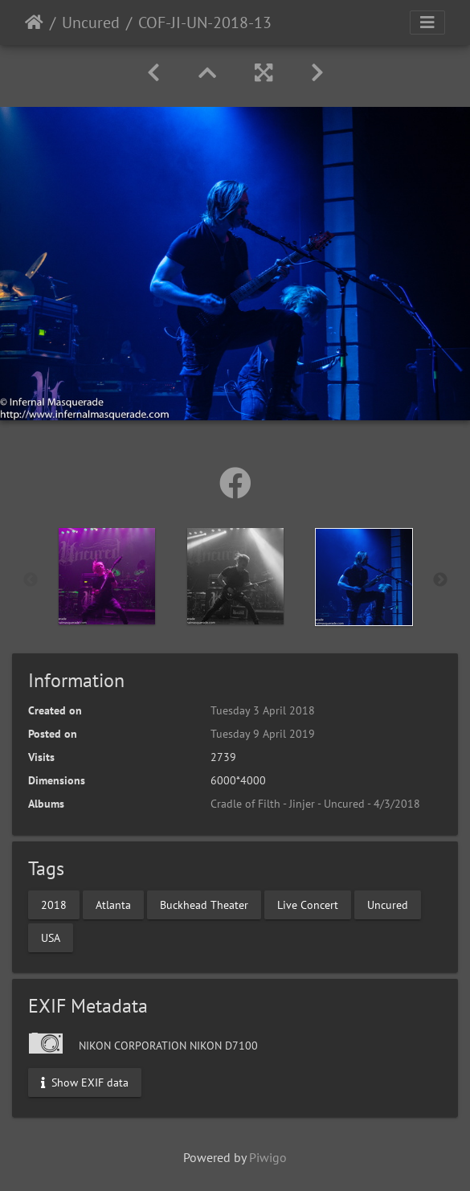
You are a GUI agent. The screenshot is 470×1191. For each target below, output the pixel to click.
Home (34, 22)
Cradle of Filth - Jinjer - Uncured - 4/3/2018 (315, 803)
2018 (54, 904)
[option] (107, 576)
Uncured (91, 22)
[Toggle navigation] (427, 22)
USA (50, 937)
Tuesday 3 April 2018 (262, 710)
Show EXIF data (85, 1081)
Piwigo (268, 1157)
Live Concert (307, 904)
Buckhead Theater (204, 904)
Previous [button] (30, 580)
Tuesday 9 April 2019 (262, 733)
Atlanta (113, 904)
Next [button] (440, 580)
